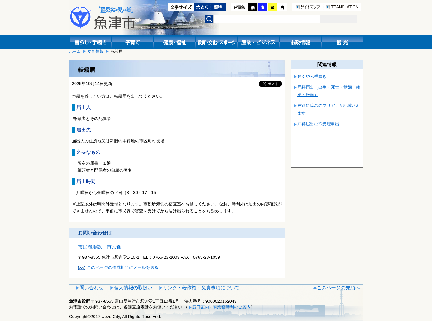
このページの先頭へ (338, 287)
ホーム (75, 51)
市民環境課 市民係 (99, 246)
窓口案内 (200, 307)
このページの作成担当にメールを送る (122, 267)
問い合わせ (92, 287)
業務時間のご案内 (234, 307)
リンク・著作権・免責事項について (201, 287)
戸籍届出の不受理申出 (318, 124)
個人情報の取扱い (133, 287)
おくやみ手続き (312, 76)
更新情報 (96, 51)
